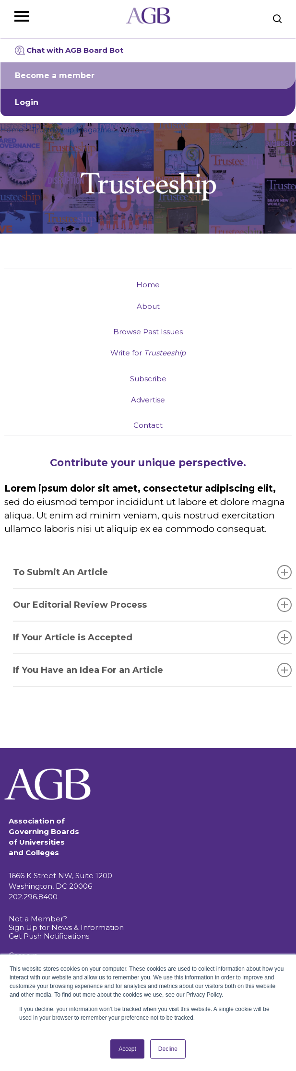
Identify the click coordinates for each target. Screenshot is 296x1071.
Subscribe (148, 378)
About (148, 306)
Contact (148, 425)
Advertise (148, 399)
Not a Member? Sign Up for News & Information (66, 923)
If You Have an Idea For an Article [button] (152, 670)
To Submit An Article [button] (152, 572)
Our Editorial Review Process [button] (152, 605)
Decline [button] (168, 1049)
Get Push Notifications (49, 936)
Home (12, 129)
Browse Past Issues (148, 331)
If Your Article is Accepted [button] (152, 637)
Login (26, 102)
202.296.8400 (33, 896)
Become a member (55, 75)
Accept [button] (127, 1049)
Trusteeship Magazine (72, 129)
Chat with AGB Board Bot (69, 50)
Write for (148, 352)
